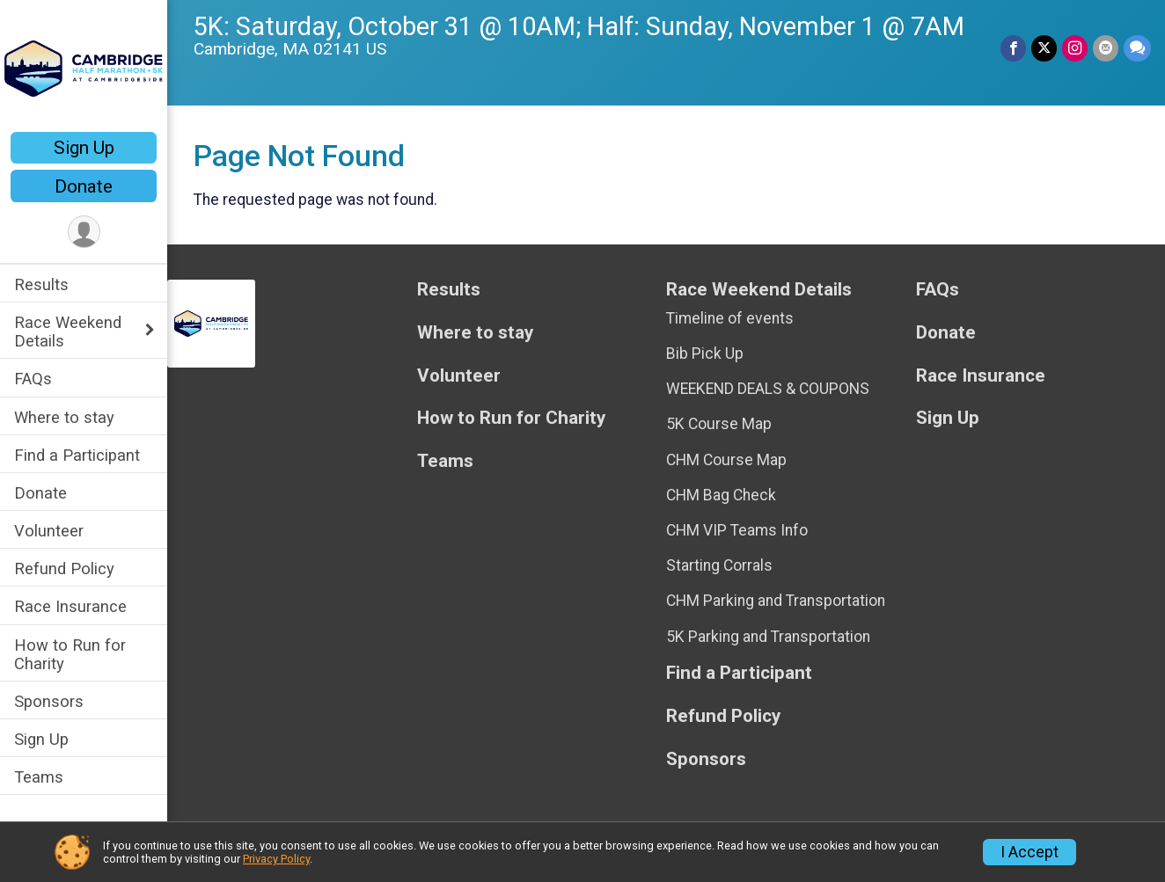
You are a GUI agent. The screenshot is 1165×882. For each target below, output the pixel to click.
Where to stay (64, 417)
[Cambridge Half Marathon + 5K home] (83, 68)
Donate (84, 186)
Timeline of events (730, 318)
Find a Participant (77, 455)
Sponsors (49, 701)
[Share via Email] (1105, 48)
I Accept (1029, 852)
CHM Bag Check (721, 495)
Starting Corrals (719, 565)
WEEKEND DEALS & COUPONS (767, 388)
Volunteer (49, 530)
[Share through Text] (1137, 48)
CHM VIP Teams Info (737, 530)
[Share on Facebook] (1013, 48)
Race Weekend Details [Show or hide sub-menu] (67, 331)
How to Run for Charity (70, 654)
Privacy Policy (276, 858)
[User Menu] (84, 231)
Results (41, 284)
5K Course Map (719, 424)
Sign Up (84, 147)
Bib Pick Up (705, 353)
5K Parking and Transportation (768, 636)
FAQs (33, 378)
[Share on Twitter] (1044, 48)
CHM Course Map (726, 460)
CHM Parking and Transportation (775, 600)
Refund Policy (64, 568)
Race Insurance (70, 606)
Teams (38, 777)
